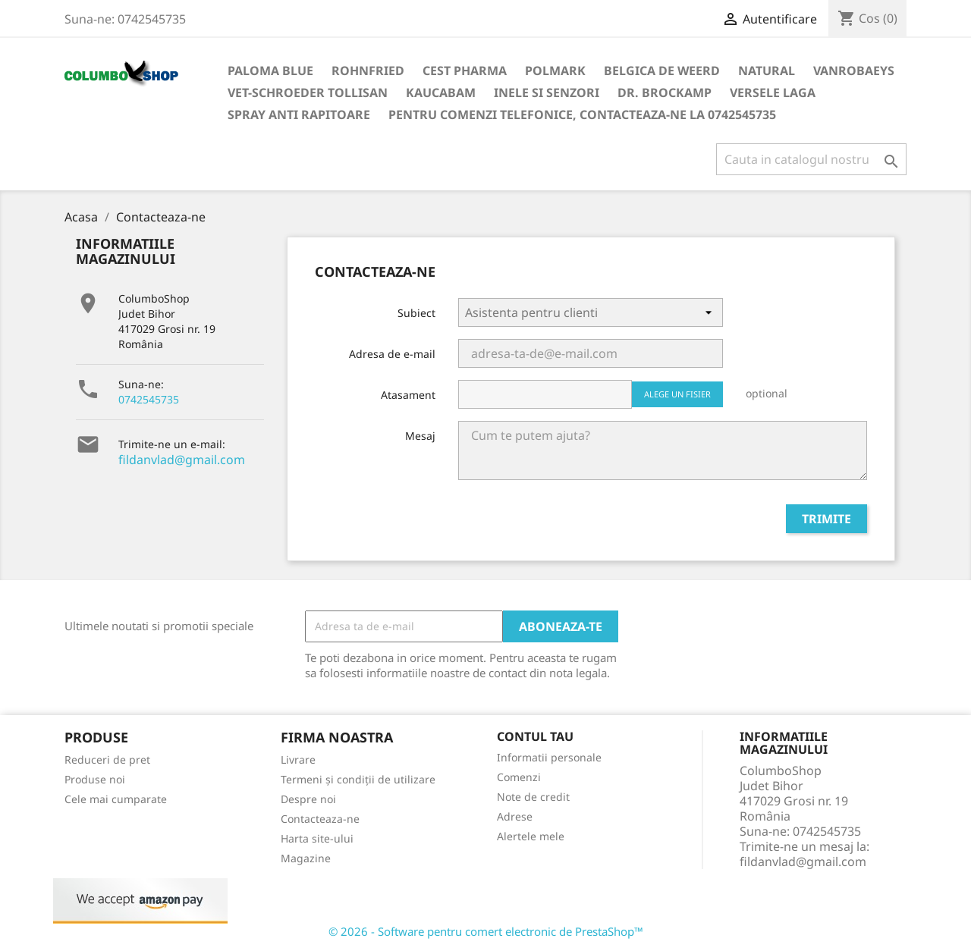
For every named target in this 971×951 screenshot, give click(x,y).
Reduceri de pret (107, 759)
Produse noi (94, 779)
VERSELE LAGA (772, 92)
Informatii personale (549, 757)
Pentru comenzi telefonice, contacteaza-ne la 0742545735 (582, 114)
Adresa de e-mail (392, 354)
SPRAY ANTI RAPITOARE (299, 114)
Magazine (306, 858)
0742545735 (148, 399)
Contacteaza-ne (320, 818)
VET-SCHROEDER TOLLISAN (308, 92)
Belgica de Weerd (662, 70)
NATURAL (766, 70)
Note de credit (533, 796)
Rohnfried (368, 70)
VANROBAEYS (853, 70)
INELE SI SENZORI (546, 92)
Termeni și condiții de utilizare (358, 779)
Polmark (555, 70)
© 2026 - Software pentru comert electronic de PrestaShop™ (485, 931)
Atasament (408, 395)
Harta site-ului (317, 838)
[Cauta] (811, 159)
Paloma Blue (270, 70)
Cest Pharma (465, 70)
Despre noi (308, 799)
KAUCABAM (441, 92)
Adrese (515, 816)
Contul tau (535, 736)
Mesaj (420, 435)
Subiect (416, 313)
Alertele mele (530, 836)
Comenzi (519, 777)
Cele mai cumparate (115, 799)
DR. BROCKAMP (664, 92)
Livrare (298, 759)
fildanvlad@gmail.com (181, 459)
